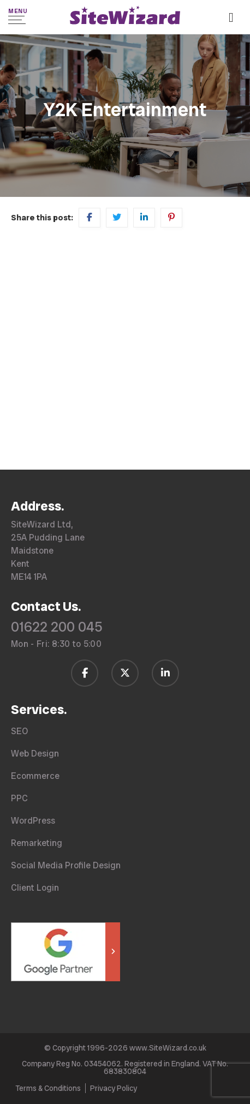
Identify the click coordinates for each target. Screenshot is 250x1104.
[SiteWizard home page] (125, 16)
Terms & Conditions (48, 1088)
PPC (19, 798)
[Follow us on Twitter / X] (125, 673)
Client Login (35, 887)
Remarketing (36, 843)
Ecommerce (35, 776)
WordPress (33, 820)
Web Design (35, 753)
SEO (19, 731)
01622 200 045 (57, 627)
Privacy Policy (113, 1088)
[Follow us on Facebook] (84, 673)
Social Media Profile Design (66, 865)
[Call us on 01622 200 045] (235, 18)
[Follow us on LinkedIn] (165, 673)
